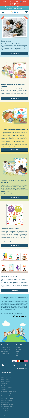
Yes (12, 3)
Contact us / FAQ (5, 347)
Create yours (14, 290)
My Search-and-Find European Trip (9, 393)
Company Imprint (5, 353)
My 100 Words (4, 412)
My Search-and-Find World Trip (8, 391)
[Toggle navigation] (3, 12)
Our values (18, 349)
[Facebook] (3, 365)
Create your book (14, 53)
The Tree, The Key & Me (6, 387)
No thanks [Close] (17, 3)
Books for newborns (6, 377)
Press (17, 355)
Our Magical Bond (5, 415)
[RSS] (26, 365)
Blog (17, 353)
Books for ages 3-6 (5, 381)
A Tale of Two (4, 389)
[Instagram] (14, 365)
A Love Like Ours (5, 410)
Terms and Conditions (6, 349)
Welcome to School (5, 402)
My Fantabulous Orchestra (7, 404)
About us (18, 347)
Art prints (3, 385)
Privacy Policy (4, 351)
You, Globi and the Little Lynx (8, 406)
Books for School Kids (6, 395)
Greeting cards (4, 383)
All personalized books (6, 375)
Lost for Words (4, 408)
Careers (17, 351)
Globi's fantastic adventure (7, 398)
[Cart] (26, 12)
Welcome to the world (6, 400)
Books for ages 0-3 (5, 379)
